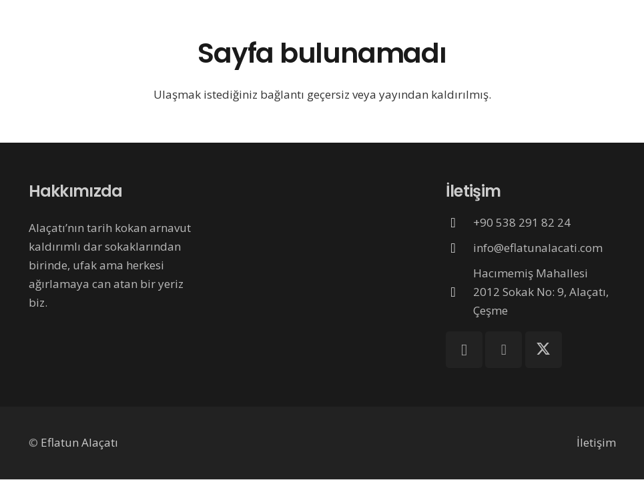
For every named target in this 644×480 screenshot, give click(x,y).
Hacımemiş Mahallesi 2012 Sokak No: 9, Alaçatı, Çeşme (541, 291)
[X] (543, 349)
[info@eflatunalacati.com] (460, 248)
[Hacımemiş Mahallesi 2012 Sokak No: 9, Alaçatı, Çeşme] (460, 292)
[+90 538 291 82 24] (460, 222)
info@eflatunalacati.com (538, 247)
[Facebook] (503, 349)
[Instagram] (464, 349)
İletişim (596, 442)
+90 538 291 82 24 (522, 222)
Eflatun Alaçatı (79, 442)
